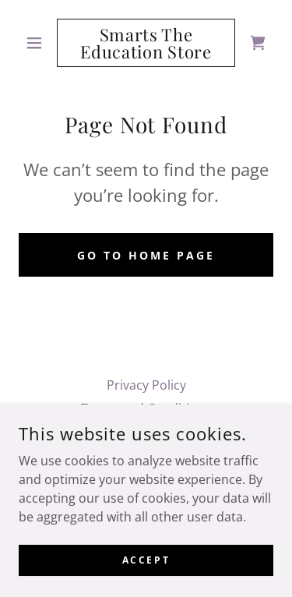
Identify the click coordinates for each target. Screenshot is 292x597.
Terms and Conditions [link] (146, 408)
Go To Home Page (146, 255)
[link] (146, 43)
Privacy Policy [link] (146, 385)
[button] (38, 42)
